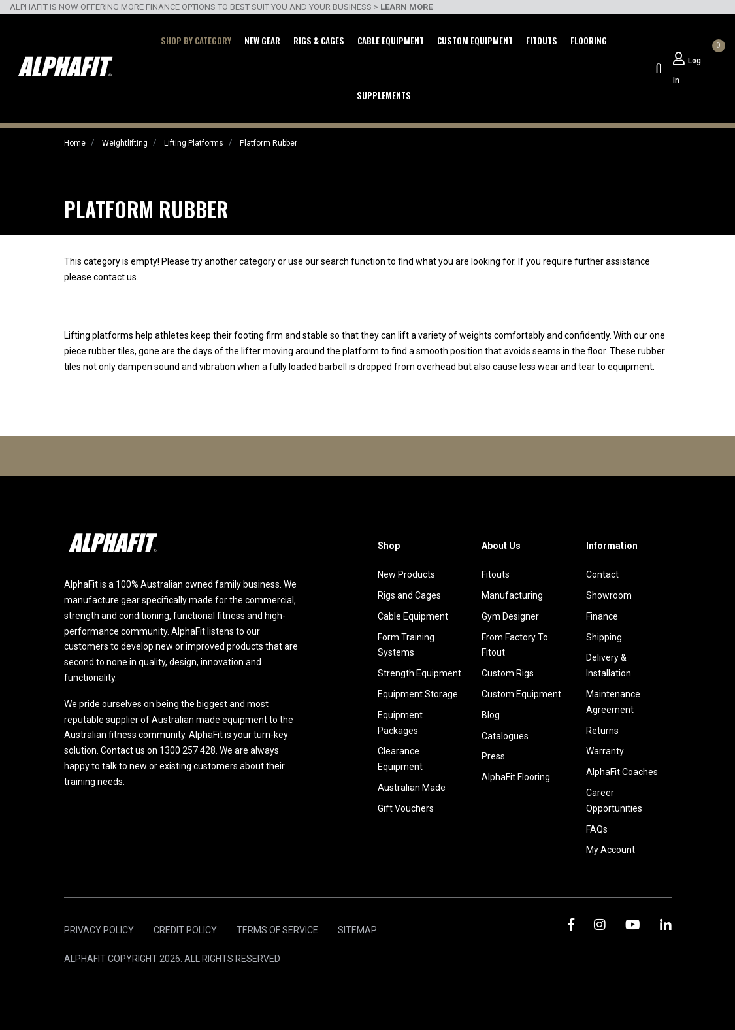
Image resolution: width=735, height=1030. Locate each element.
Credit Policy (185, 930)
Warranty (605, 751)
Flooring (588, 40)
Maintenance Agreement (613, 702)
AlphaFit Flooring (516, 777)
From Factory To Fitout (515, 645)
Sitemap (357, 930)
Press (493, 756)
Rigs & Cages (318, 40)
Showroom (609, 595)
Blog (491, 715)
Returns (602, 730)
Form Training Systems (406, 645)
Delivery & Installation (608, 665)
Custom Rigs (508, 673)
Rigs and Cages (409, 595)
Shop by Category (196, 40)
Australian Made (412, 787)
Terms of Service (277, 930)
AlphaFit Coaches (622, 772)
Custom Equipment (475, 40)
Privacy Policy (99, 930)
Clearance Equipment (400, 759)
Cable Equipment (390, 40)
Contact (602, 574)
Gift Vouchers (406, 808)
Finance (602, 616)
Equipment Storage (418, 694)
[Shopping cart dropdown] (716, 59)
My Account (610, 849)
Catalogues (505, 736)
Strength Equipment (419, 673)
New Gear (262, 40)
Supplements (384, 95)
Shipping (604, 637)
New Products (406, 574)
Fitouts (541, 40)
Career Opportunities (614, 801)
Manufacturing (512, 595)
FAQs (597, 829)
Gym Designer (510, 616)
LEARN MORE (406, 7)
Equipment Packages (400, 723)
